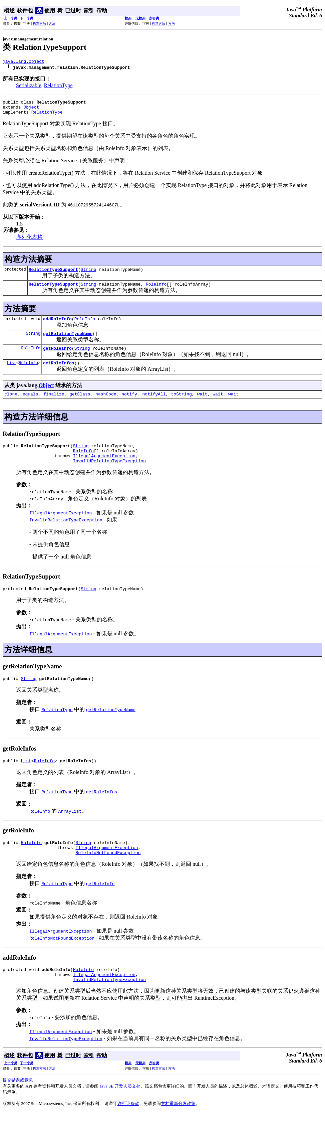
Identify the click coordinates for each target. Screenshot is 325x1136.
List (11, 372)
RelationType (58, 86)
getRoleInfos (58, 373)
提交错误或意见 (18, 1104)
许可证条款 (128, 1127)
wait (202, 405)
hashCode (105, 405)
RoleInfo (156, 290)
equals (30, 405)
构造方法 (39, 23)
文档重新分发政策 (178, 1127)
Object (31, 110)
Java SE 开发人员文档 (120, 1110)
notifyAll (154, 405)
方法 (52, 23)
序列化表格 (29, 241)
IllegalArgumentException (104, 470)
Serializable (28, 86)
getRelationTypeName (67, 341)
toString (181, 405)
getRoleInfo (57, 357)
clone (10, 405)
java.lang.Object (23, 62)
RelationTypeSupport (53, 274)
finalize (53, 405)
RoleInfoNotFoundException (107, 873)
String (88, 274)
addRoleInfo (57, 326)
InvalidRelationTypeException (109, 476)
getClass (79, 405)
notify (129, 405)
